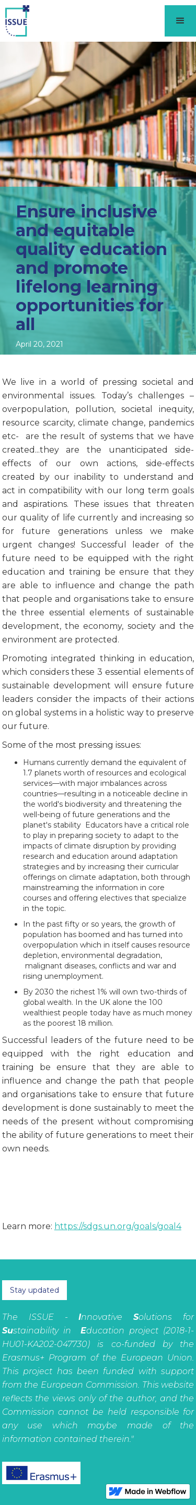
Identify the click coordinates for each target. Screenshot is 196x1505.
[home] (14, 21)
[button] (180, 21)
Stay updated (34, 1290)
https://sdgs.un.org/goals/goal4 (117, 1226)
